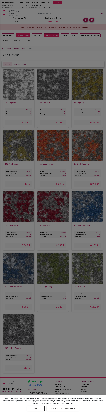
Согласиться (36, 408)
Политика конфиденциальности (63, 408)
